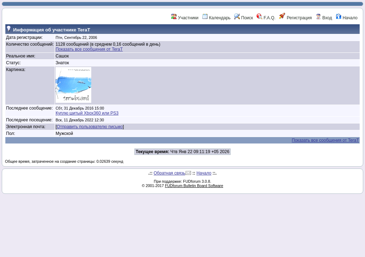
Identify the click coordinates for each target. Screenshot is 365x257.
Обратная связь (169, 173)
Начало (347, 17)
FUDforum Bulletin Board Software (194, 185)
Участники (185, 17)
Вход (323, 17)
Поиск (243, 17)
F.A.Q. (266, 17)
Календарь (216, 17)
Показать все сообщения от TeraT (89, 49)
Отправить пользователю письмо (90, 126)
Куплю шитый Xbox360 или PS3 (87, 113)
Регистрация (295, 17)
